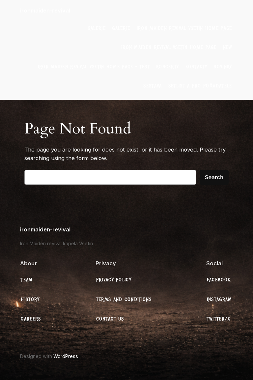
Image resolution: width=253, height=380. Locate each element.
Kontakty (196, 67)
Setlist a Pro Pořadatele (200, 86)
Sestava (152, 86)
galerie (97, 28)
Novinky (222, 67)
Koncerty (167, 67)
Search (214, 177)
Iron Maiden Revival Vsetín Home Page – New (176, 47)
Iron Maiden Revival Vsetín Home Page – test (94, 67)
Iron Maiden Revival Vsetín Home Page (184, 28)
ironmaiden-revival (45, 10)
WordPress (65, 356)
